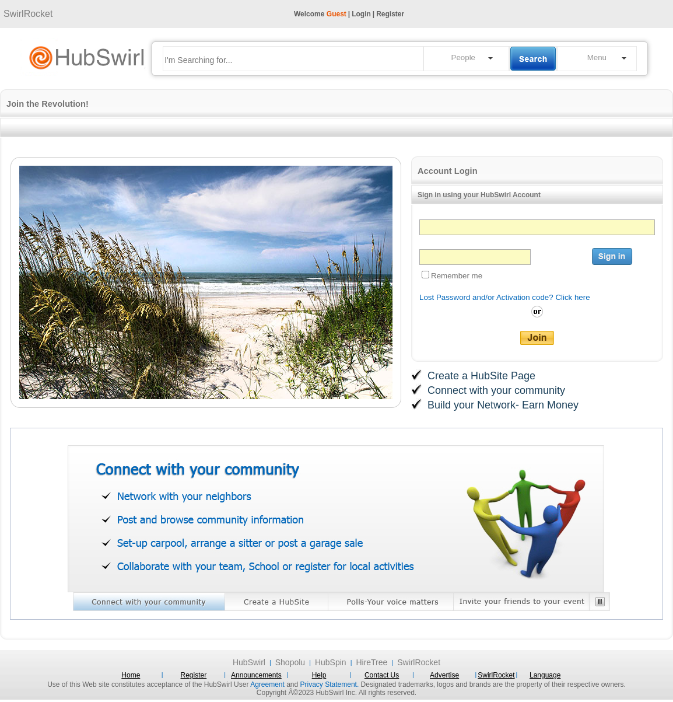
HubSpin (330, 662)
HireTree (371, 662)
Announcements (256, 675)
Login (361, 14)
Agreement (267, 684)
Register (390, 14)
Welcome (320, 14)
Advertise (444, 675)
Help (319, 675)
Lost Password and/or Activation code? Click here (504, 297)
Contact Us (381, 675)
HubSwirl (249, 662)
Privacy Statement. (329, 684)
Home (130, 675)
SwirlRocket (27, 14)
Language (545, 675)
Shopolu (290, 662)
